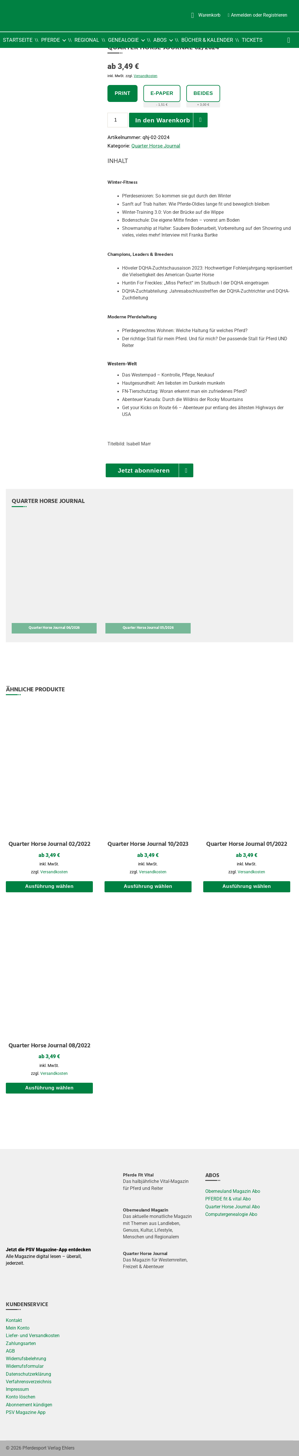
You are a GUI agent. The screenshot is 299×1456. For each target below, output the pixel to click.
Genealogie (123, 40)
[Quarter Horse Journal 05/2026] (147, 574)
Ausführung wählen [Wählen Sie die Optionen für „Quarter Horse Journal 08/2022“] (49, 1088)
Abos (160, 40)
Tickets (252, 40)
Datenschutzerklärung (28, 1374)
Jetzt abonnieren (144, 470)
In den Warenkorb (162, 120)
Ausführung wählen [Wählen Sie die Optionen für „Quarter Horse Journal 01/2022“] (246, 886)
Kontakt (14, 1320)
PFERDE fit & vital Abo (228, 1199)
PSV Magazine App (26, 1412)
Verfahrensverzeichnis (28, 1381)
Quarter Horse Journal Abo (232, 1206)
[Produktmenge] (117, 120)
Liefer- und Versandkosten (33, 1335)
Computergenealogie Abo (231, 1214)
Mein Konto (17, 1328)
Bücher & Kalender (207, 40)
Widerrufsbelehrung (26, 1358)
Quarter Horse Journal (155, 146)
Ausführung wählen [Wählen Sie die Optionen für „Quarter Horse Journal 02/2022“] (49, 886)
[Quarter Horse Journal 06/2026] (54, 574)
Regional (86, 40)
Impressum (17, 1389)
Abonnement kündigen (29, 1405)
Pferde (50, 40)
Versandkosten (145, 76)
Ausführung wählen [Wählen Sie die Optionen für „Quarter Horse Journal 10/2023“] (148, 886)
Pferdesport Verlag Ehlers (48, 1448)
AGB (10, 1351)
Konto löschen (20, 1397)
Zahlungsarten (21, 1343)
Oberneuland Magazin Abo (232, 1191)
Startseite (17, 40)
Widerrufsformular (25, 1366)
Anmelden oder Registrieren (259, 15)
